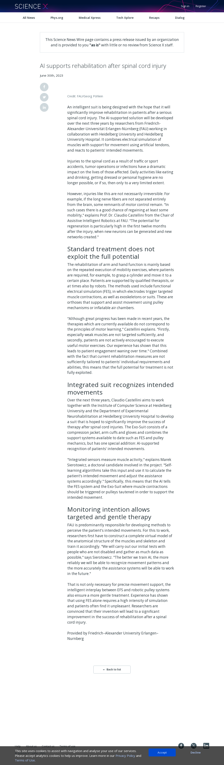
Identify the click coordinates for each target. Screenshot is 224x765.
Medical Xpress (90, 18)
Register (201, 6)
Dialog (180, 18)
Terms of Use (25, 760)
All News (29, 18)
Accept (162, 752)
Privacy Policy (125, 756)
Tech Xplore (125, 18)
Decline (196, 752)
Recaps (154, 18)
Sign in (185, 6)
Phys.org (57, 18)
